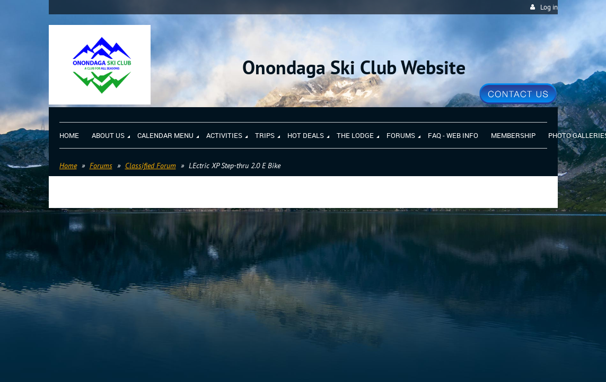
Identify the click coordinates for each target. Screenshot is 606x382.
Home (68, 165)
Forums (101, 165)
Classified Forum (150, 165)
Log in (549, 7)
